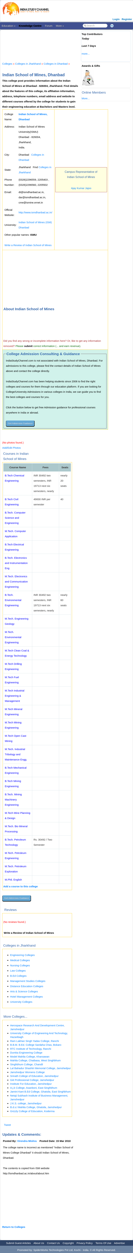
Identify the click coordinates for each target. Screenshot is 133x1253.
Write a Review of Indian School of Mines (28, 245)
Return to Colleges (13, 1226)
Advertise (119, 1243)
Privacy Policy (85, 1243)
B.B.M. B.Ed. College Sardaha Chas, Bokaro (35, 1044)
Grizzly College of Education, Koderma (32, 1111)
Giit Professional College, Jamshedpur (32, 1079)
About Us (38, 1243)
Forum (48, 25)
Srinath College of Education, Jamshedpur (34, 1075)
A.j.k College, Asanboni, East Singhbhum (33, 1087)
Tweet (7, 1124)
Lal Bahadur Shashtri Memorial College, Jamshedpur (40, 1068)
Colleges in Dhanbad (56, 63)
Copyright (68, 1243)
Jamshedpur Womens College (27, 1072)
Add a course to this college (20, 886)
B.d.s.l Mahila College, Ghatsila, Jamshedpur (36, 1107)
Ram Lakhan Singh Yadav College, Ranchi (34, 1040)
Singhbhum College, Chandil (26, 1064)
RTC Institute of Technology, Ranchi (30, 1048)
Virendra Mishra (27, 1140)
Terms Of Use (103, 1243)
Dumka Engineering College (26, 1052)
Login (116, 19)
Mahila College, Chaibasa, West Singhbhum (35, 1060)
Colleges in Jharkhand (28, 63)
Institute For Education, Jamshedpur (31, 1083)
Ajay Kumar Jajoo (81, 188)
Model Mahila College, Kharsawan (29, 1056)
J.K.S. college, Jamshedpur (26, 1103)
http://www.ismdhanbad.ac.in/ (35, 212)
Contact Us (53, 1243)
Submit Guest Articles (18, 1243)
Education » (8, 25)
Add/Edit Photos (11, 447)
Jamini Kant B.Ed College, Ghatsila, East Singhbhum (40, 1091)
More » (60, 25)
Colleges (7, 63)
